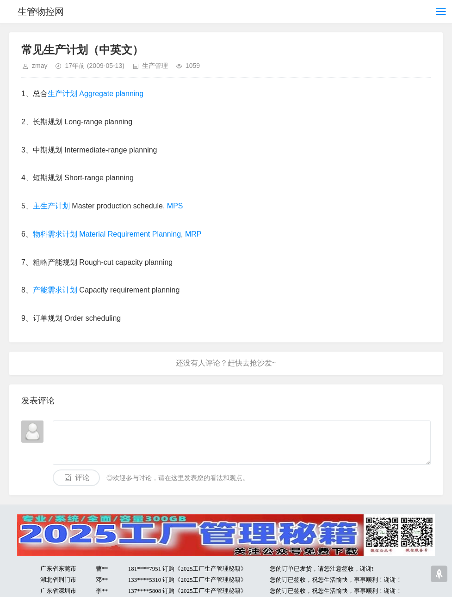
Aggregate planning (111, 93)
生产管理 (155, 65)
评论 (82, 477)
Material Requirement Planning (130, 234)
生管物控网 (41, 11)
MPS (175, 206)
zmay (39, 65)
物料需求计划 (55, 234)
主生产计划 (51, 206)
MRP (193, 234)
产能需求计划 (55, 290)
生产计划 (62, 93)
